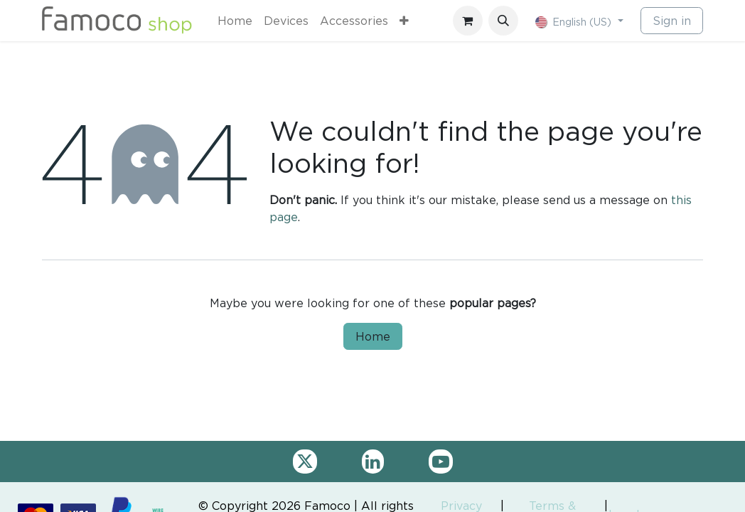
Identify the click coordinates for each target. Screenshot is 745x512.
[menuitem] (235, 20)
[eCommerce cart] (468, 21)
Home (372, 336)
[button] (503, 21)
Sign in (672, 20)
